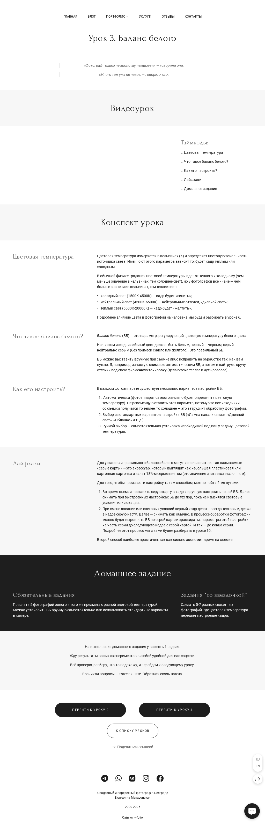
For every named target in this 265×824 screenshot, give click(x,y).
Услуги (145, 16)
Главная (70, 16)
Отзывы (168, 16)
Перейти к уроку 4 (174, 719)
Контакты (193, 16)
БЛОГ (92, 16)
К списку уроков (132, 740)
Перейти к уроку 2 (90, 719)
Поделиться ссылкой (135, 756)
